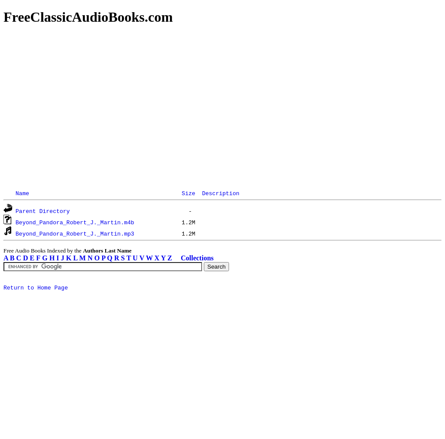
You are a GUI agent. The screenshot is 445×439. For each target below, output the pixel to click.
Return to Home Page (35, 289)
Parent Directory (43, 211)
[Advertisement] (222, 95)
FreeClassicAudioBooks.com (88, 17)
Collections (197, 258)
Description (220, 193)
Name (22, 193)
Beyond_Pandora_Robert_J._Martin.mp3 (75, 233)
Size (188, 193)
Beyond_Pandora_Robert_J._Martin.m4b (75, 222)
